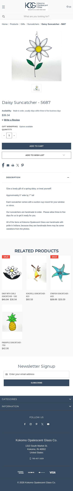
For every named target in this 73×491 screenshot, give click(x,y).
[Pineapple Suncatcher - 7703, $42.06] (12, 322)
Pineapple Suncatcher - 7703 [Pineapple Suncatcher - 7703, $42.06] (12, 344)
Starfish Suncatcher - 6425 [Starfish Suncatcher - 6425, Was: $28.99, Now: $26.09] (59, 295)
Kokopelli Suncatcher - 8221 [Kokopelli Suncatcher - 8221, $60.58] (36, 295)
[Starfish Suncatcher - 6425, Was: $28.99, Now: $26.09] (61, 273)
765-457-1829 (38, 458)
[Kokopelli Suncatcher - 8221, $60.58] (37, 273)
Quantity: (7, 129)
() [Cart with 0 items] (69, 7)
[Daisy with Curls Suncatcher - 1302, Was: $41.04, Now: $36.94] (12, 273)
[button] (11, 120)
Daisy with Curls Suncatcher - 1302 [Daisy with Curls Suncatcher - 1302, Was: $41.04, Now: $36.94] (9, 295)
